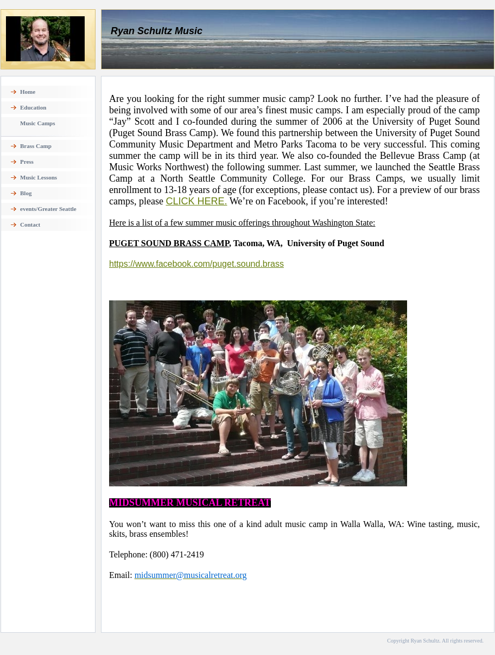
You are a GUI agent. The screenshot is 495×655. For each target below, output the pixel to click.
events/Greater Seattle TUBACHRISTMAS (48, 212)
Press (27, 161)
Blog (25, 193)
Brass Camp (36, 146)
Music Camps (37, 123)
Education (33, 107)
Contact (30, 224)
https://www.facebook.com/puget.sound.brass (196, 263)
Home (27, 91)
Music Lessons (38, 177)
